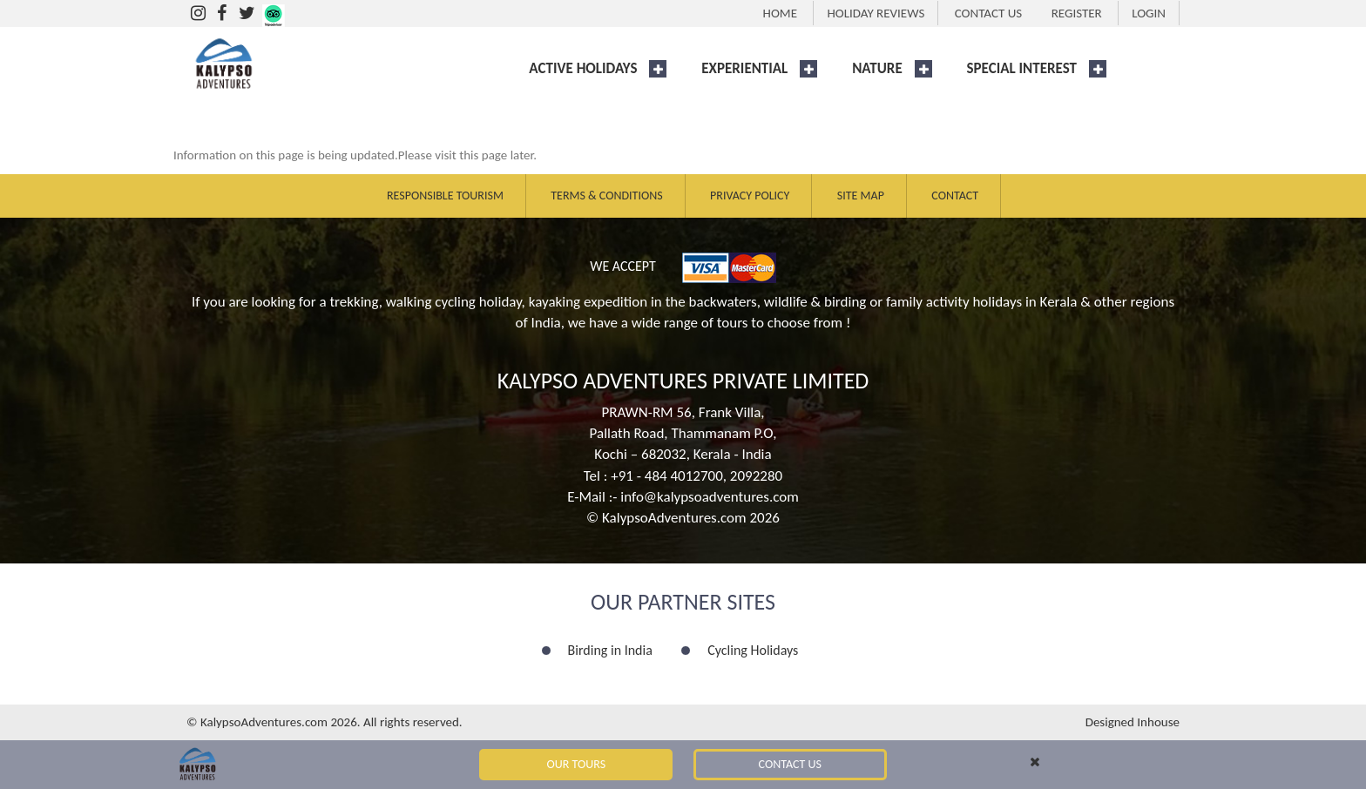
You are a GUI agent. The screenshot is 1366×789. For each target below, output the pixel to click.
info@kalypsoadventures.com (709, 497)
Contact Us (790, 764)
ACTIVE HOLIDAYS (583, 68)
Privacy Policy (749, 195)
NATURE (877, 68)
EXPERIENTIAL (744, 68)
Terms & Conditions (606, 195)
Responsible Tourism (445, 195)
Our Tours (576, 764)
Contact (954, 195)
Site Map (860, 195)
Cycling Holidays (752, 650)
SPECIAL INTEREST (1022, 68)
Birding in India (610, 650)
